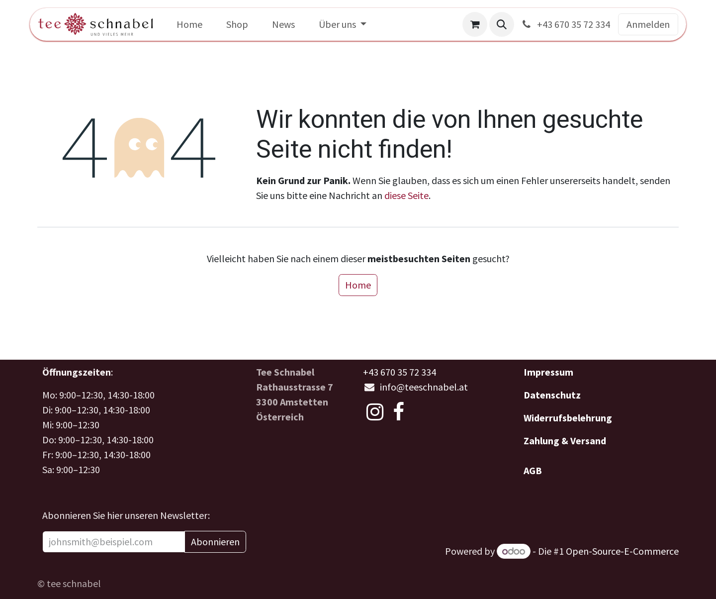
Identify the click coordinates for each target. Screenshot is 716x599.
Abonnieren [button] (215, 541)
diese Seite (406, 195)
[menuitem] (189, 24)
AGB (533, 470)
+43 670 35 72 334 (565, 24)
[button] (501, 24)
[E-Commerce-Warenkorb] (474, 24)
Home (358, 285)
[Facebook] (398, 412)
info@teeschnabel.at (424, 387)
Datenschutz (552, 395)
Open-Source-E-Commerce (622, 551)
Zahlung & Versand (565, 440)
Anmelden (648, 24)
